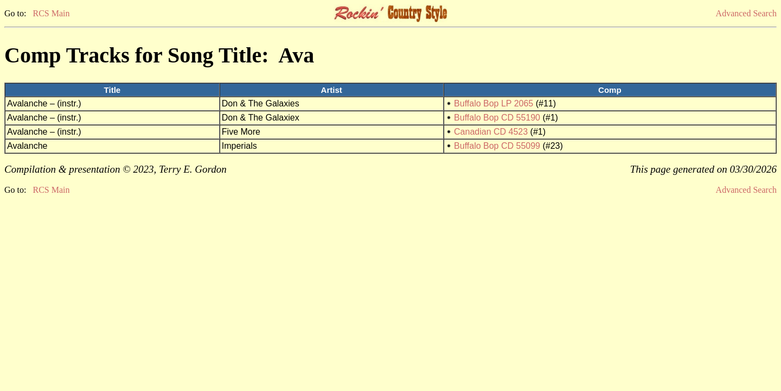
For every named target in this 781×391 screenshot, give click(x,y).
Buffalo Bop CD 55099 (497, 145)
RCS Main (51, 13)
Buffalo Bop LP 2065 (493, 103)
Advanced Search (746, 13)
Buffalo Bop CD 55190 (497, 117)
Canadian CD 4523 (491, 131)
